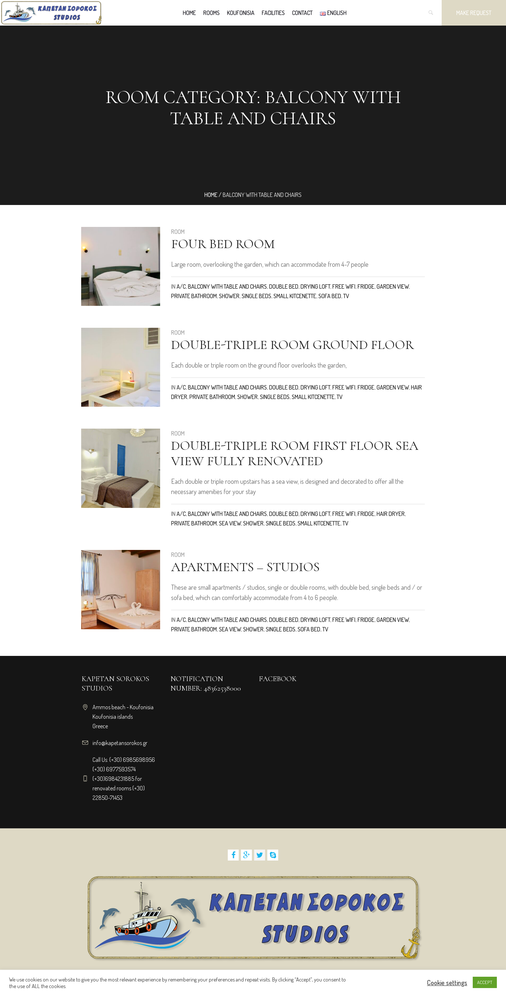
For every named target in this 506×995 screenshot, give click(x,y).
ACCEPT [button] (484, 982)
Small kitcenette (294, 296)
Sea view (230, 523)
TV (346, 296)
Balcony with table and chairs (227, 286)
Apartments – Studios (245, 567)
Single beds (256, 296)
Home (211, 194)
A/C (181, 286)
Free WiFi (343, 286)
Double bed (283, 286)
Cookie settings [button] (447, 983)
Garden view (393, 286)
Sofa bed (329, 296)
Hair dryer (391, 513)
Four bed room (223, 244)
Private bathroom (194, 296)
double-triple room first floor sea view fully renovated (294, 453)
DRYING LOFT (315, 286)
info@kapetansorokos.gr (119, 743)
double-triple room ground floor (292, 345)
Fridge (366, 286)
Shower (229, 296)
